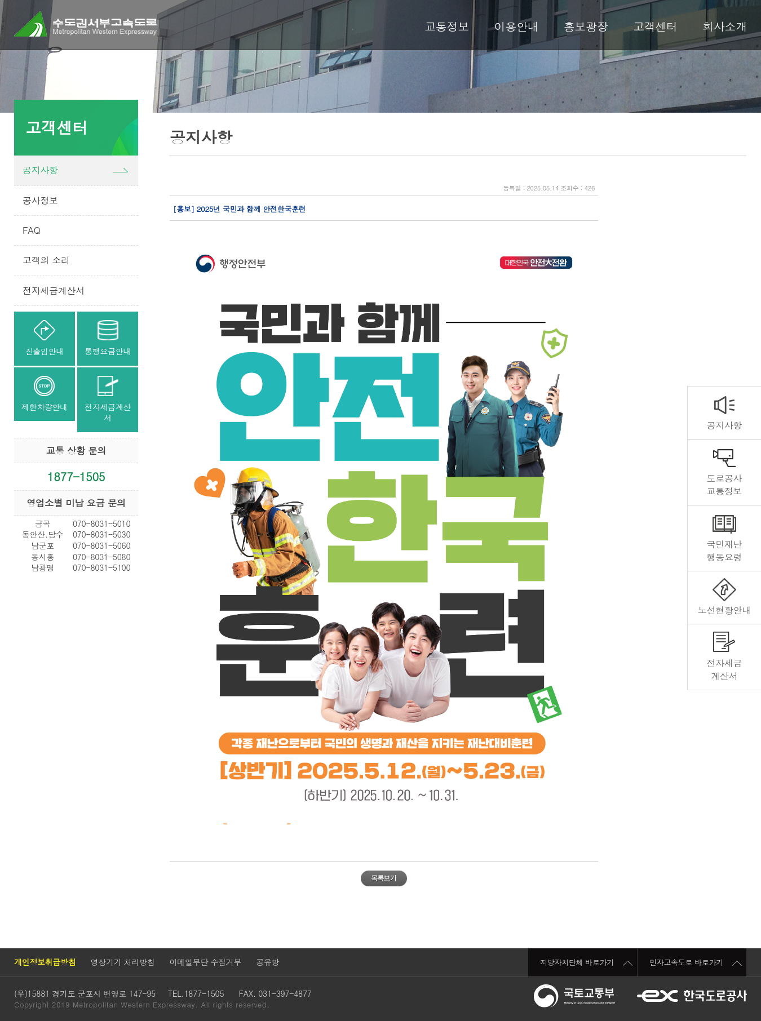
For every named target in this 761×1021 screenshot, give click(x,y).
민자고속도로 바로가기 (695, 962)
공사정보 (40, 200)
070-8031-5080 (101, 556)
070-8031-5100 (101, 567)
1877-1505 (76, 476)
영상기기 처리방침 (123, 961)
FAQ (31, 230)
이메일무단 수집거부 (206, 961)
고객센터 (655, 26)
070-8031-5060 (101, 545)
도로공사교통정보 (724, 484)
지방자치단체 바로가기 (586, 962)
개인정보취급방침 (45, 961)
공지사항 (724, 425)
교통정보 (446, 26)
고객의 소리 (46, 260)
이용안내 (516, 26)
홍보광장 (586, 26)
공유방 (267, 961)
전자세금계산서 (724, 669)
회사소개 (724, 26)
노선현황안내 (724, 609)
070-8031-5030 (101, 534)
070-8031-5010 (101, 523)
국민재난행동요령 (724, 550)
